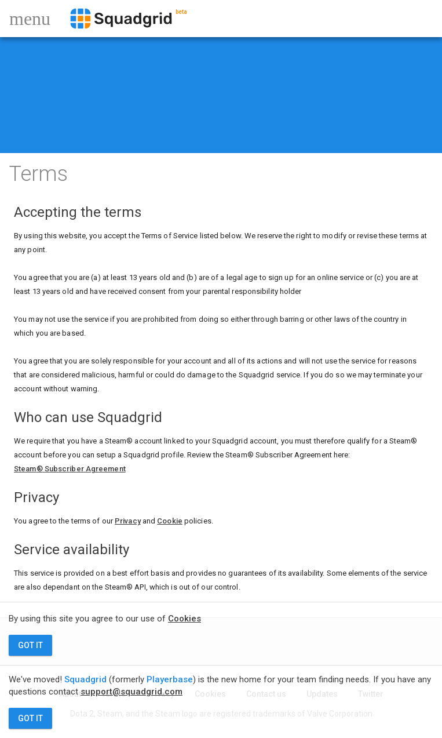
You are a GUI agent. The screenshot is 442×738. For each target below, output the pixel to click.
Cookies (184, 618)
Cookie (169, 521)
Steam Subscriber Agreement (70, 468)
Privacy (128, 521)
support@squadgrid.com (131, 691)
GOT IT (30, 645)
